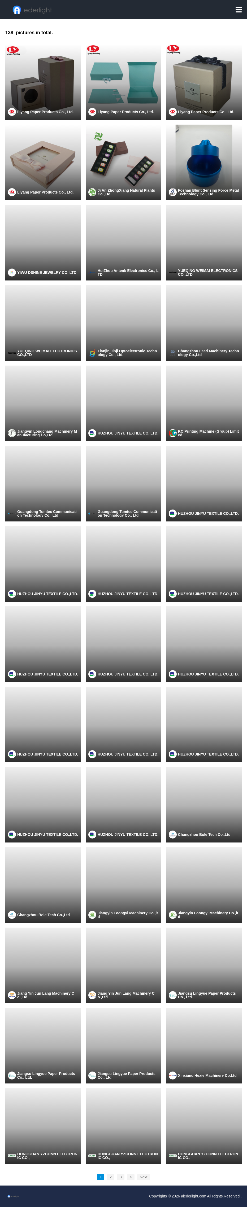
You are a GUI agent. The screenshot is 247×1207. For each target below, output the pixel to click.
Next (144, 1177)
